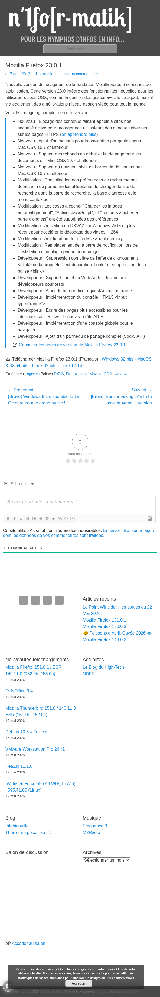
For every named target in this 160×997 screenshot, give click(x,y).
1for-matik (43, 74)
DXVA (59, 374)
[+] (73, 518)
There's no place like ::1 (28, 832)
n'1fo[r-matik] (51, 991)
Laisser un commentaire (77, 74)
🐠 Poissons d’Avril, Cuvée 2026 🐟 (117, 633)
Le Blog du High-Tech (103, 667)
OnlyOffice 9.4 (19, 691)
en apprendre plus (78, 134)
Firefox (72, 374)
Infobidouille (16, 826)
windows (122, 374)
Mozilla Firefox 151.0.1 (104, 620)
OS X (107, 374)
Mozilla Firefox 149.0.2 (104, 639)
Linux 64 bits (72, 365)
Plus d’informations (121, 978)
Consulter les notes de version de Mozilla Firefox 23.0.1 (72, 345)
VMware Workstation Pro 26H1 (35, 749)
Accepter (79, 983)
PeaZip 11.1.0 (18, 766)
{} (66, 518)
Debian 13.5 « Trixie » (26, 732)
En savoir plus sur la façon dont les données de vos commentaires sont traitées (78, 533)
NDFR (89, 673)
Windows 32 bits (117, 359)
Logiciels (32, 374)
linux (83, 374)
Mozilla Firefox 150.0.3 (104, 626)
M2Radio (91, 832)
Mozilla (96, 374)
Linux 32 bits (44, 365)
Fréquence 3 (95, 826)
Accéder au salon (28, 943)
